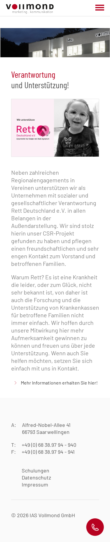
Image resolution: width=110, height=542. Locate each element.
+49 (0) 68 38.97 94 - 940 (49, 444)
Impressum (35, 484)
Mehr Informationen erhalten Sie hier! (59, 382)
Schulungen (35, 470)
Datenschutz (36, 477)
